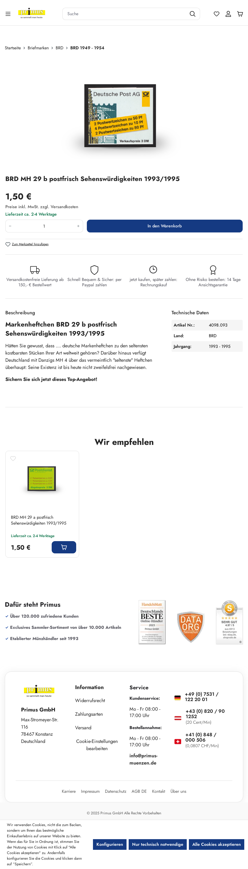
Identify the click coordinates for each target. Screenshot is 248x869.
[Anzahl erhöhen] (78, 226)
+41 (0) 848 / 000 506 (200, 737)
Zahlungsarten (89, 714)
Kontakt (158, 791)
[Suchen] (193, 14)
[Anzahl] (44, 226)
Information (89, 687)
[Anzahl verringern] (10, 226)
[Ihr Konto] (228, 14)
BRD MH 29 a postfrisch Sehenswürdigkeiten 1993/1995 (38, 520)
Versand (83, 727)
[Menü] (8, 13)
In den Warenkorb (165, 226)
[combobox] (124, 14)
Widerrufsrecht (90, 700)
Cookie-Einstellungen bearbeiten (97, 745)
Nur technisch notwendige (157, 844)
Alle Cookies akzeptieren (216, 844)
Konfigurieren (109, 844)
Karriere (69, 791)
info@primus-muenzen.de (143, 759)
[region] (124, 112)
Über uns (178, 791)
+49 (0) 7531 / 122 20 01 (201, 696)
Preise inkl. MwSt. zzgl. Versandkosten (41, 207)
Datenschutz (115, 791)
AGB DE (139, 791)
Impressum (90, 791)
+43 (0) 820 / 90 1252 (205, 714)
